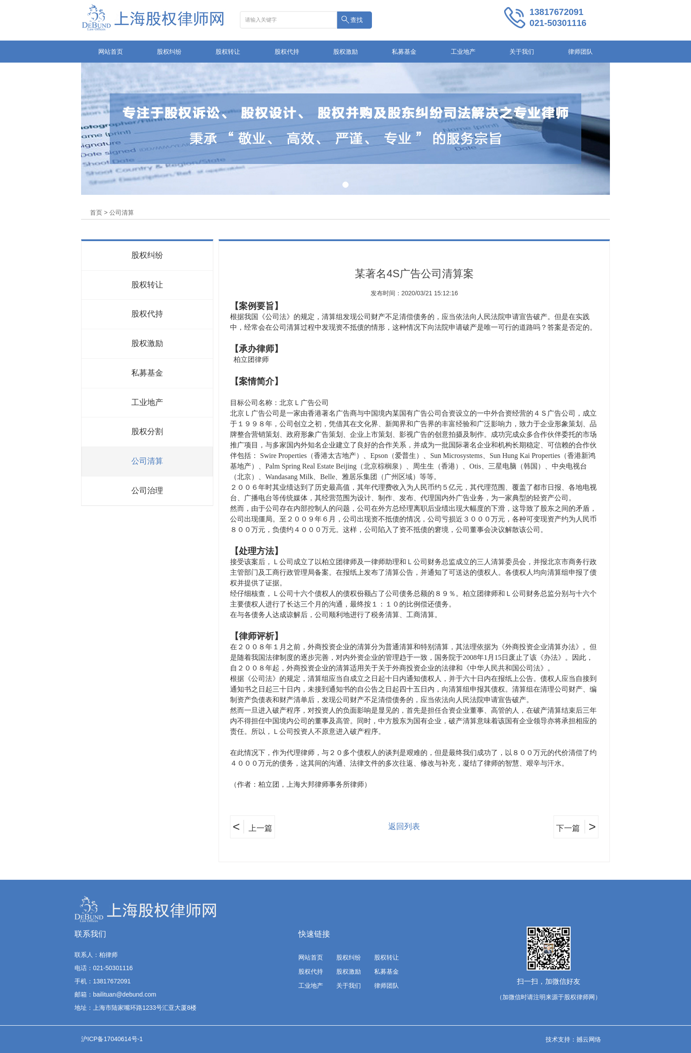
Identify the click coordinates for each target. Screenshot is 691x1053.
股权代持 (287, 51)
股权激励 (345, 51)
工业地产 (463, 51)
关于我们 (521, 51)
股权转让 (227, 51)
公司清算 (147, 461)
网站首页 (110, 51)
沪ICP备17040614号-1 (112, 1038)
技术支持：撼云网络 (573, 1039)
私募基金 (404, 51)
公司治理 (147, 490)
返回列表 (404, 826)
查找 (356, 19)
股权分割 (147, 431)
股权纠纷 (169, 51)
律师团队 (580, 51)
